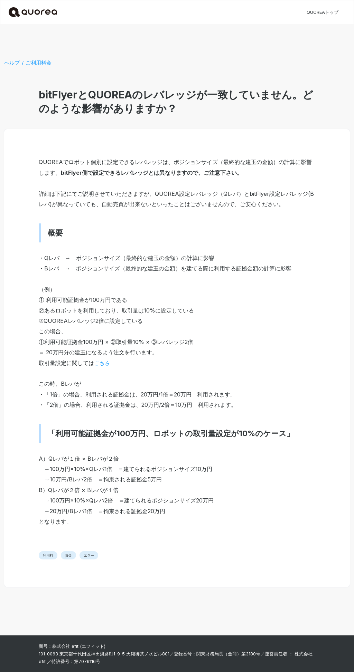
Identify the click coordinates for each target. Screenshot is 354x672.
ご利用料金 (39, 62)
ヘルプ (12, 62)
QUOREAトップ (322, 12)
